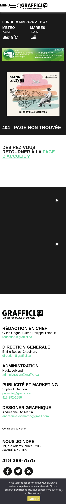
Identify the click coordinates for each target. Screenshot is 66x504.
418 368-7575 (18, 460)
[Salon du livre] (33, 94)
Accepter (34, 499)
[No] (61, 491)
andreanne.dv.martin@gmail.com (25, 416)
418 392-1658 (12, 397)
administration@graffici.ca (20, 374)
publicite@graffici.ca (16, 393)
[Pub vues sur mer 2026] (33, 54)
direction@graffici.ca (16, 355)
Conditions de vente (14, 428)
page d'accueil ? (28, 154)
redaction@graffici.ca (17, 337)
